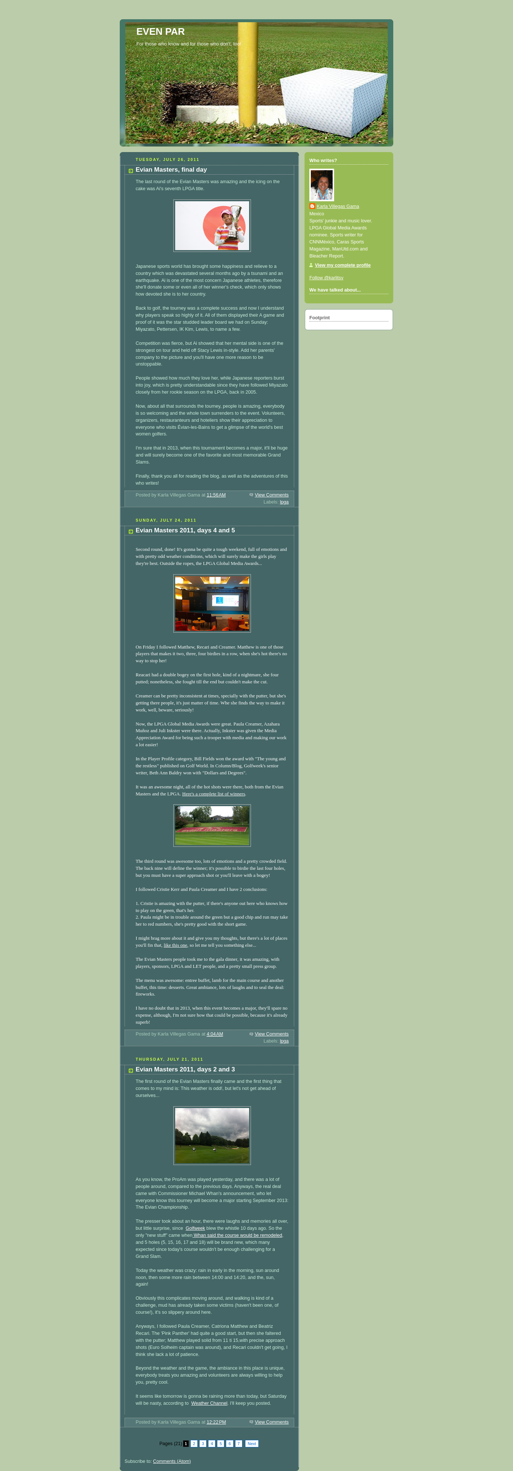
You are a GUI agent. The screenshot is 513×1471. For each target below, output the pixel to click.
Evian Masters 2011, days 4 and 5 (185, 530)
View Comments (272, 495)
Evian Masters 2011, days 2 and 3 (185, 1069)
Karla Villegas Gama (338, 206)
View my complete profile (343, 265)
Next (252, 1443)
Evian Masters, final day (171, 169)
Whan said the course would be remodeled (237, 1235)
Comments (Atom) (172, 1461)
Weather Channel (209, 1403)
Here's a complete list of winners (213, 794)
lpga (284, 502)
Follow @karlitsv (326, 277)
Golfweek (195, 1228)
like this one (175, 945)
